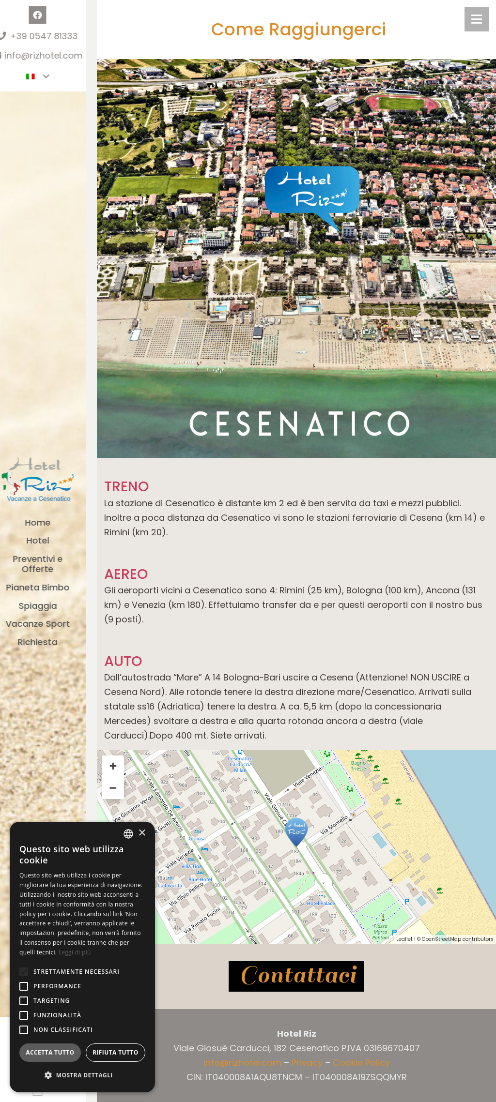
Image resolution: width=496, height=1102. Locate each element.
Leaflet (404, 939)
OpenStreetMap (441, 939)
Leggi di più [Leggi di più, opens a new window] (75, 952)
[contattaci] (296, 976)
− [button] (113, 788)
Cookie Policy (361, 1063)
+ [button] (113, 766)
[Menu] (477, 19)
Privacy (307, 1063)
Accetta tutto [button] (50, 1052)
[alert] (82, 957)
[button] (23, 971)
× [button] (141, 833)
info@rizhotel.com (242, 1063)
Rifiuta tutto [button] (116, 1052)
